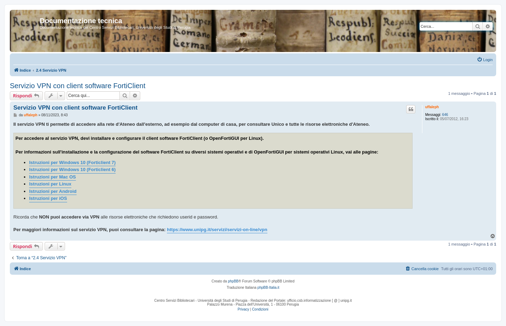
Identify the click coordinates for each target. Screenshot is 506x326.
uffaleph (432, 107)
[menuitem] (485, 60)
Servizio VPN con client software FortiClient (77, 86)
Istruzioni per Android (53, 191)
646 (445, 115)
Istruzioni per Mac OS (52, 177)
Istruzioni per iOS (48, 198)
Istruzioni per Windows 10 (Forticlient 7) (72, 162)
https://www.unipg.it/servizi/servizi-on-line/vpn (217, 229)
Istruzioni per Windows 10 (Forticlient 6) (72, 169)
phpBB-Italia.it (268, 287)
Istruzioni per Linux (50, 184)
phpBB (233, 281)
